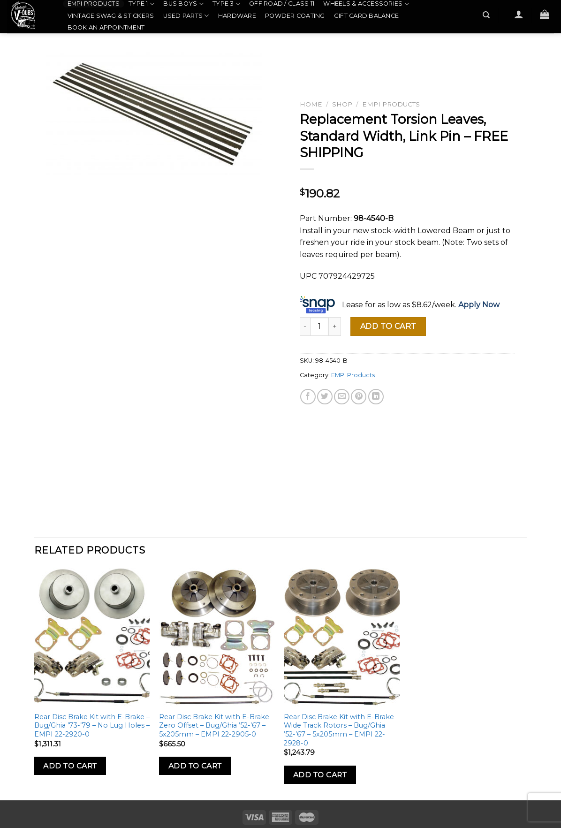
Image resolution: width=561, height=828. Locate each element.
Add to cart (388, 326)
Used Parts (186, 15)
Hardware (237, 15)
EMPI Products (94, 3)
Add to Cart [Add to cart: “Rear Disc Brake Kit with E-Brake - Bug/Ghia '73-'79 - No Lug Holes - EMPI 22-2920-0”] (70, 765)
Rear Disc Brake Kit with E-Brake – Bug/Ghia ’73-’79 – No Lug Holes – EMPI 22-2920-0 (92, 725)
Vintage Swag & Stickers (111, 15)
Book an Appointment (106, 27)
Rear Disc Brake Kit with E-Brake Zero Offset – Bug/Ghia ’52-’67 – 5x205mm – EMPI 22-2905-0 (214, 725)
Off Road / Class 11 (281, 3)
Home (311, 104)
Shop (342, 104)
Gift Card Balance (366, 15)
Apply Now (479, 304)
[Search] (486, 15)
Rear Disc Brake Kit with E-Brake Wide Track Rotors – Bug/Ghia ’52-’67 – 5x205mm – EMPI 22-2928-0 (339, 730)
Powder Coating (295, 15)
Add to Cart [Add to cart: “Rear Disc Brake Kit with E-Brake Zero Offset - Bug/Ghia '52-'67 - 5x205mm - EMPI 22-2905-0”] (195, 765)
